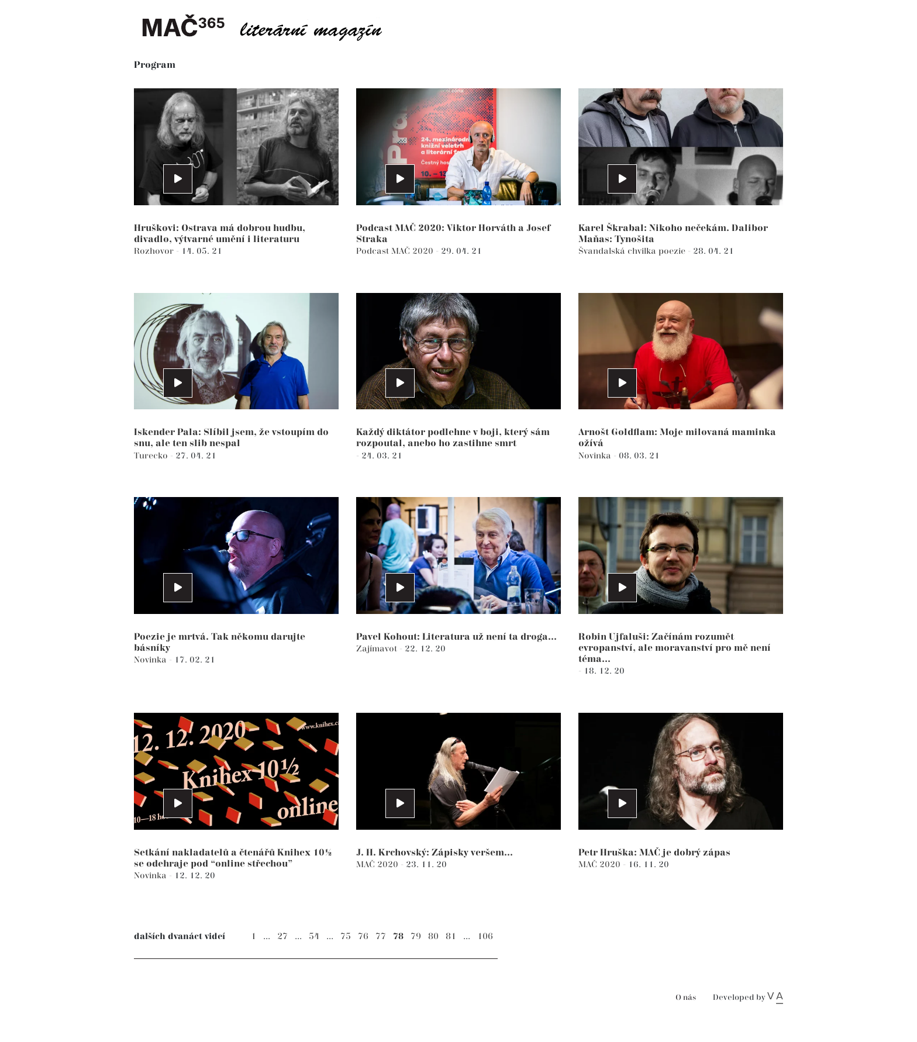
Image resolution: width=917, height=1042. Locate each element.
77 (380, 936)
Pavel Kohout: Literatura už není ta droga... (456, 637)
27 (282, 936)
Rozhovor (155, 251)
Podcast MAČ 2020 (396, 251)
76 (363, 936)
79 (416, 936)
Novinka (595, 455)
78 (398, 936)
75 (345, 936)
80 (433, 936)
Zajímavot (377, 648)
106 (485, 936)
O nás (685, 998)
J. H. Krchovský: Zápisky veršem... (434, 853)
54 (314, 936)
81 (451, 936)
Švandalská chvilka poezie (633, 251)
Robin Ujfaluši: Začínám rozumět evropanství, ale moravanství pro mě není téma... (674, 648)
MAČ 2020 (378, 864)
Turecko (152, 455)
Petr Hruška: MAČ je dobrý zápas (654, 853)
